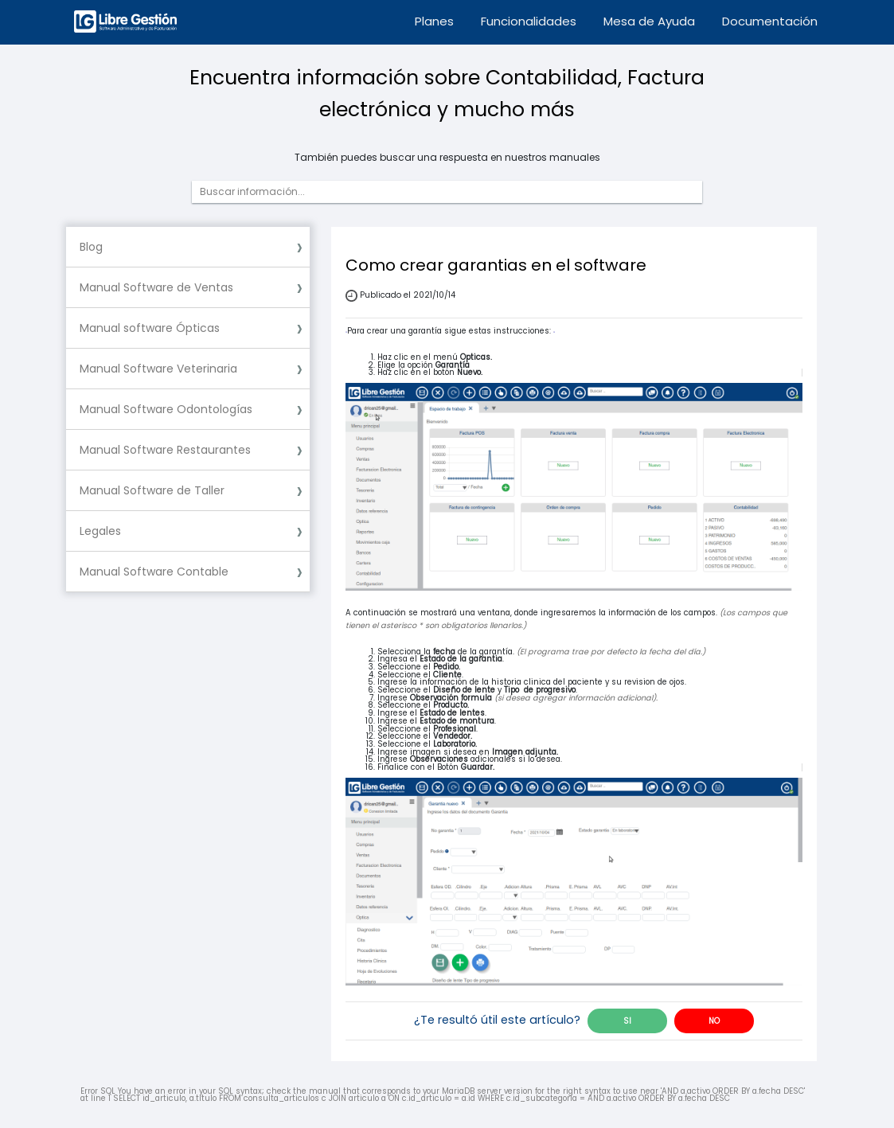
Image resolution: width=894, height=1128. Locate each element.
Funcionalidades (528, 21)
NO (714, 1021)
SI (627, 1021)
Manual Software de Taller (152, 490)
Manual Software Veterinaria (158, 369)
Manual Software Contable (154, 572)
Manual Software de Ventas (156, 287)
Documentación (770, 21)
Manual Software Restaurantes (165, 450)
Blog (91, 247)
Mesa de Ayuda (649, 21)
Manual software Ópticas (150, 328)
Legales (100, 531)
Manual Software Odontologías (166, 409)
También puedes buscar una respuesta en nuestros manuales (447, 157)
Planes (434, 21)
